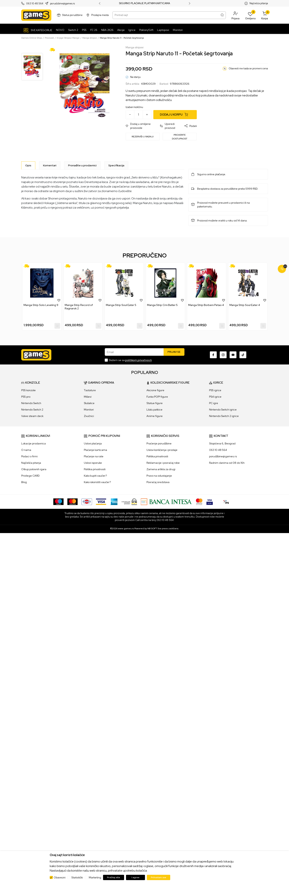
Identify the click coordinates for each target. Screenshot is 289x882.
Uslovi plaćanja (93, 443)
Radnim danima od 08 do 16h (227, 462)
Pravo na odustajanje (159, 475)
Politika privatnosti (95, 469)
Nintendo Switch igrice (223, 409)
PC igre (213, 403)
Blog (24, 482)
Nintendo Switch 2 (32, 409)
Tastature (90, 390)
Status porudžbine (72, 15)
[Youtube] (233, 354)
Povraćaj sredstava (157, 482)
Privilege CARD (30, 475)
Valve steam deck (32, 416)
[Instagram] (223, 354)
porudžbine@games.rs (223, 456)
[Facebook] (213, 354)
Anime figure (154, 416)
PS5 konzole (28, 390)
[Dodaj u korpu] (175, 114)
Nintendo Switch (31, 403)
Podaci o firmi (29, 456)
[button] (235, 15)
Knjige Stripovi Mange (68, 37)
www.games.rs (126, 528)
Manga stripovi (89, 37)
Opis (28, 165)
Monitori (89, 409)
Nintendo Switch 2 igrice (224, 416)
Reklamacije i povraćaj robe (163, 462)
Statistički (77, 877)
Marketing (95, 877)
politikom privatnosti (138, 360)
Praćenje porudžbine (159, 443)
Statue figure (154, 403)
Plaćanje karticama (95, 450)
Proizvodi (49, 37)
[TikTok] (242, 354)
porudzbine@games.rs (62, 3)
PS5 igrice (215, 390)
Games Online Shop (31, 37)
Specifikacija (116, 165)
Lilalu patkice (154, 409)
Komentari (49, 165)
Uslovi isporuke (93, 462)
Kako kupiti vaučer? (95, 475)
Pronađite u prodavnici (82, 165)
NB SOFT (152, 528)
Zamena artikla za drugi (160, 469)
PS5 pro (25, 396)
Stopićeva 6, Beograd (222, 443)
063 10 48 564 (34, 3)
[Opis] (28, 165)
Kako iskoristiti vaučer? (97, 482)
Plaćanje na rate (93, 456)
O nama (26, 450)
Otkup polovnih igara (33, 469)
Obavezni (59, 877)
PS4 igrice (215, 396)
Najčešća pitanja (259, 3)
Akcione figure (155, 390)
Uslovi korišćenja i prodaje (161, 450)
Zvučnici (89, 416)
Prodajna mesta (100, 15)
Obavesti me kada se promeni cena (248, 68)
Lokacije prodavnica (33, 443)
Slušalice (89, 403)
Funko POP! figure (157, 396)
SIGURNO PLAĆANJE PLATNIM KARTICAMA (144, 3)
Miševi (87, 396)
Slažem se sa (130, 360)
